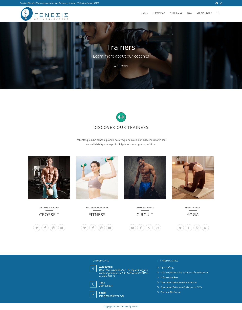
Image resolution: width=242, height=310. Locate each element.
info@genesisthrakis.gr (111, 295)
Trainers (124, 65)
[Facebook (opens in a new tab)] (216, 3)
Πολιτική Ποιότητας (170, 292)
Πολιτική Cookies (169, 277)
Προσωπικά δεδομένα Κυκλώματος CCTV (181, 287)
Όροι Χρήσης (167, 267)
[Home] (115, 65)
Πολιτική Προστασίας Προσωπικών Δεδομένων (184, 272)
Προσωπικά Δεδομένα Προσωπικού (178, 282)
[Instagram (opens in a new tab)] (220, 3)
